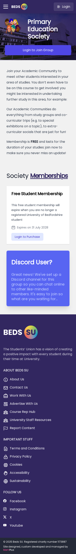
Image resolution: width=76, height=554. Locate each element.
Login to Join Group (38, 50)
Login (63, 6)
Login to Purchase (27, 237)
